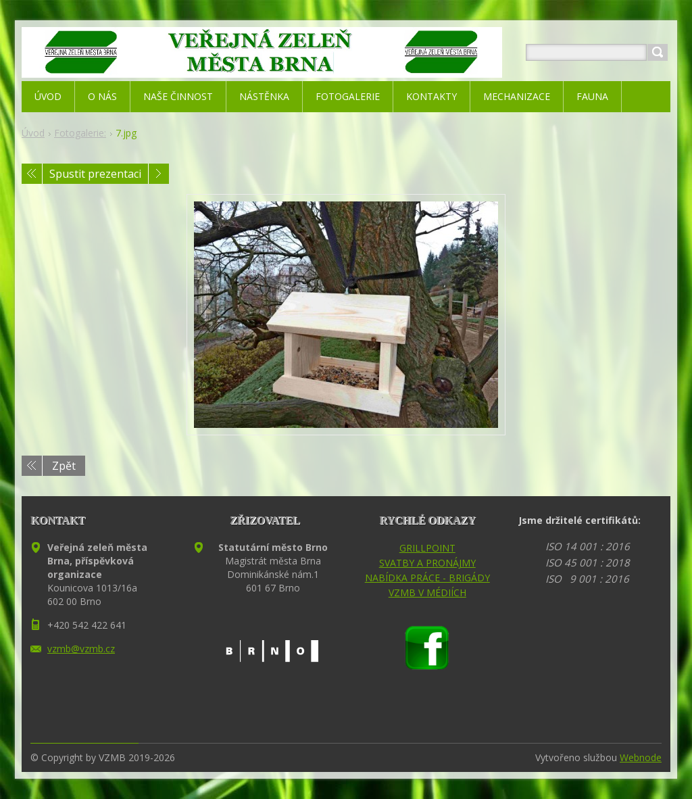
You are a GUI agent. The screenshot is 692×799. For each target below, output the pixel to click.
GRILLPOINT (427, 547)
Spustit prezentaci (95, 173)
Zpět (64, 465)
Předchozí (32, 174)
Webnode (641, 757)
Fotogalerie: (80, 132)
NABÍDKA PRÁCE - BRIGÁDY (427, 577)
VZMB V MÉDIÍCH (427, 592)
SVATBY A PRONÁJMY (427, 562)
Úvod (33, 132)
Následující (159, 174)
